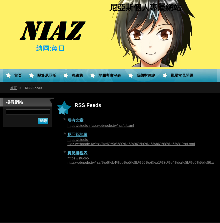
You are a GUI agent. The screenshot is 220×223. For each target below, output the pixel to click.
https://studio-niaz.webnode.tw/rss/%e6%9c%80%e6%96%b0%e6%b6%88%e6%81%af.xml (131, 141)
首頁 (13, 88)
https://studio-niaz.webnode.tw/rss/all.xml (100, 125)
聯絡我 (77, 75)
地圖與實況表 (110, 75)
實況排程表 (77, 153)
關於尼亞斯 (46, 75)
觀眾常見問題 (182, 75)
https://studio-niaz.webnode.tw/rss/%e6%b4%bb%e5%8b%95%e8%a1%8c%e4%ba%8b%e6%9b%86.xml (142, 160)
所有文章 (75, 120)
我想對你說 (146, 75)
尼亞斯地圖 (77, 134)
